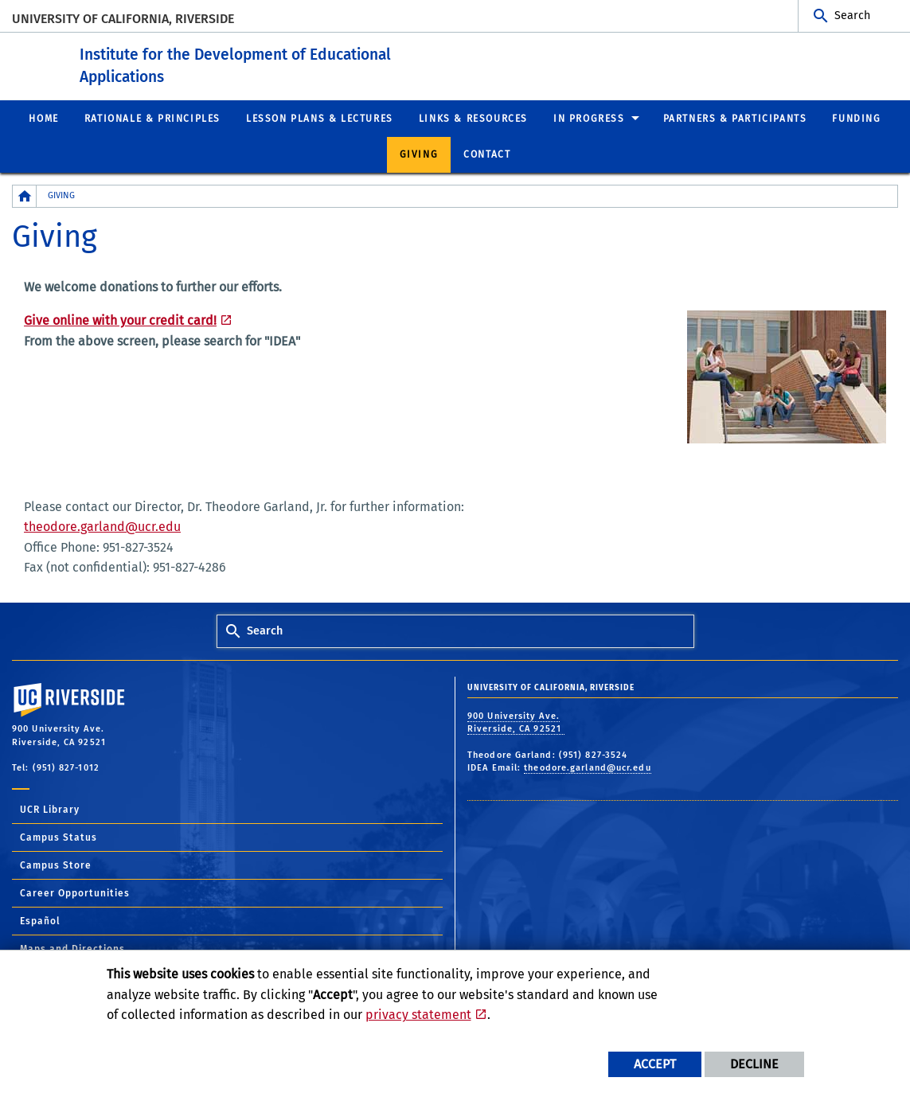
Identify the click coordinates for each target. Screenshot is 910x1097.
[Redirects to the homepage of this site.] (25, 196)
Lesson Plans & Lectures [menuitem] (319, 117)
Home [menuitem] (43, 117)
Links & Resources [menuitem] (473, 117)
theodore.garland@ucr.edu (102, 526)
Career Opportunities (75, 893)
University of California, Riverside (123, 18)
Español (40, 921)
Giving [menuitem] (419, 154)
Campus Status (58, 837)
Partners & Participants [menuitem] (735, 117)
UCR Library (50, 809)
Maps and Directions (72, 949)
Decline (754, 1064)
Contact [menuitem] (486, 154)
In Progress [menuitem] (589, 117)
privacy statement (418, 1014)
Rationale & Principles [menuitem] (152, 117)
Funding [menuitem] (856, 117)
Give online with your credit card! (120, 320)
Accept (655, 1064)
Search (852, 15)
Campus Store (56, 865)
